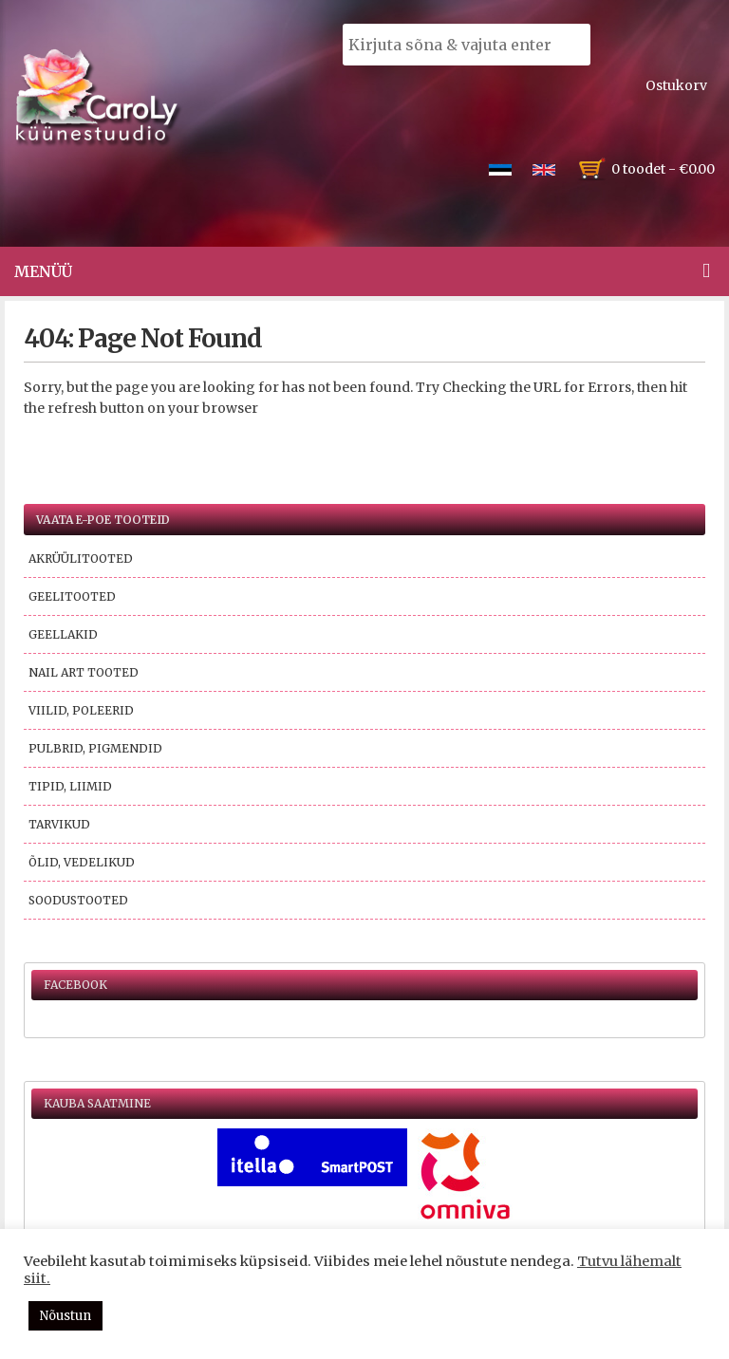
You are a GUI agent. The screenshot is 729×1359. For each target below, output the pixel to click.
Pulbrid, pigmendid (95, 748)
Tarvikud (59, 824)
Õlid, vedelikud (81, 862)
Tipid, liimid (70, 786)
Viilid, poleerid (81, 710)
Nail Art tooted (83, 672)
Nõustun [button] (65, 1316)
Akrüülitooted (80, 558)
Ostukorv (676, 85)
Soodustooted (78, 900)
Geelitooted (72, 596)
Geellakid (63, 634)
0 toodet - (663, 168)
